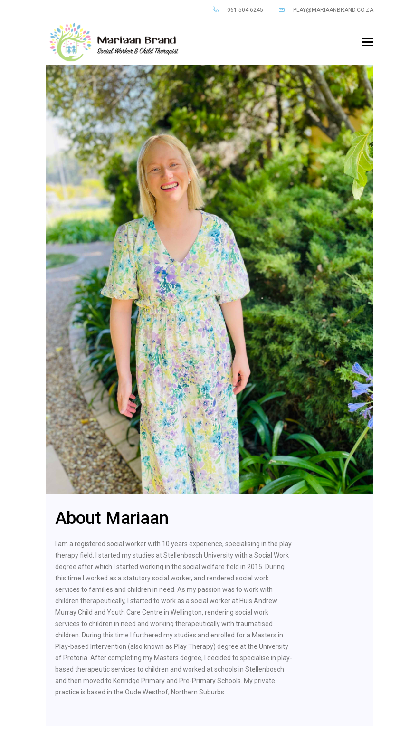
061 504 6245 (238, 10)
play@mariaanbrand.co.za (326, 10)
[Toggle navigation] (367, 43)
